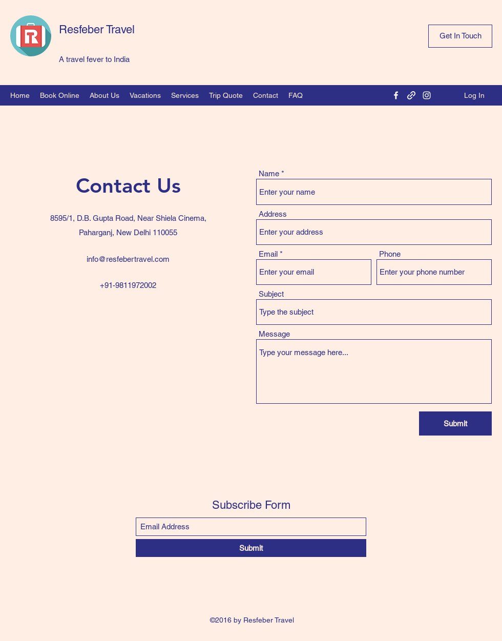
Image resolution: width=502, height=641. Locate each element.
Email (268, 254)
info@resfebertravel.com (128, 259)
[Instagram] (427, 95)
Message (274, 334)
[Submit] (455, 423)
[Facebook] (396, 95)
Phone (390, 254)
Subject (271, 294)
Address (273, 214)
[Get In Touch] (460, 36)
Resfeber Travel (97, 29)
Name (269, 173)
